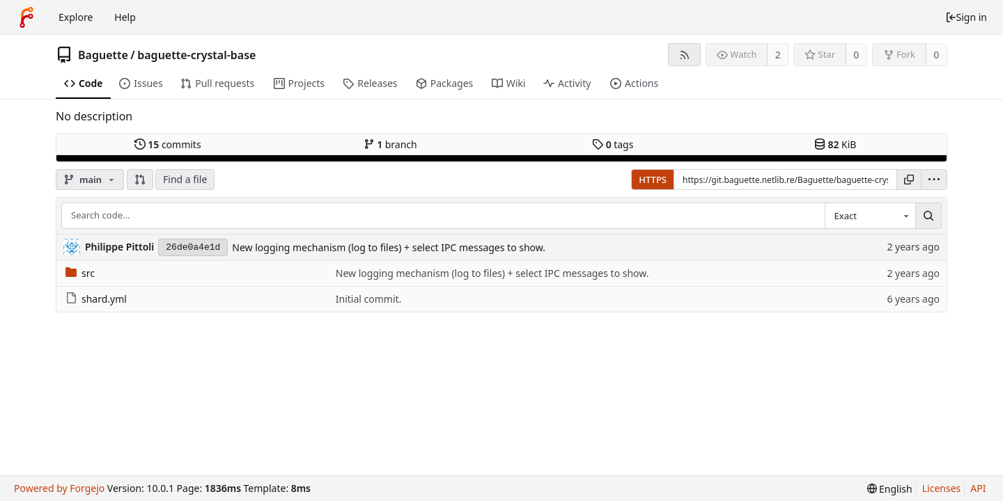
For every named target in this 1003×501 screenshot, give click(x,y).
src (80, 273)
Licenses (941, 488)
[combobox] (870, 215)
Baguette (103, 55)
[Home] (26, 17)
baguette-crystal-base (196, 55)
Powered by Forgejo (59, 488)
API (978, 488)
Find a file (185, 179)
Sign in (966, 17)
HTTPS (653, 179)
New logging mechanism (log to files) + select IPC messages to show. (388, 247)
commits (167, 144)
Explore (76, 17)
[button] (140, 179)
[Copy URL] (909, 179)
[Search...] (928, 215)
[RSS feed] (684, 54)
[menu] (934, 179)
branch (390, 144)
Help (125, 17)
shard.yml (96, 298)
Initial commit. (369, 298)
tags (612, 144)
